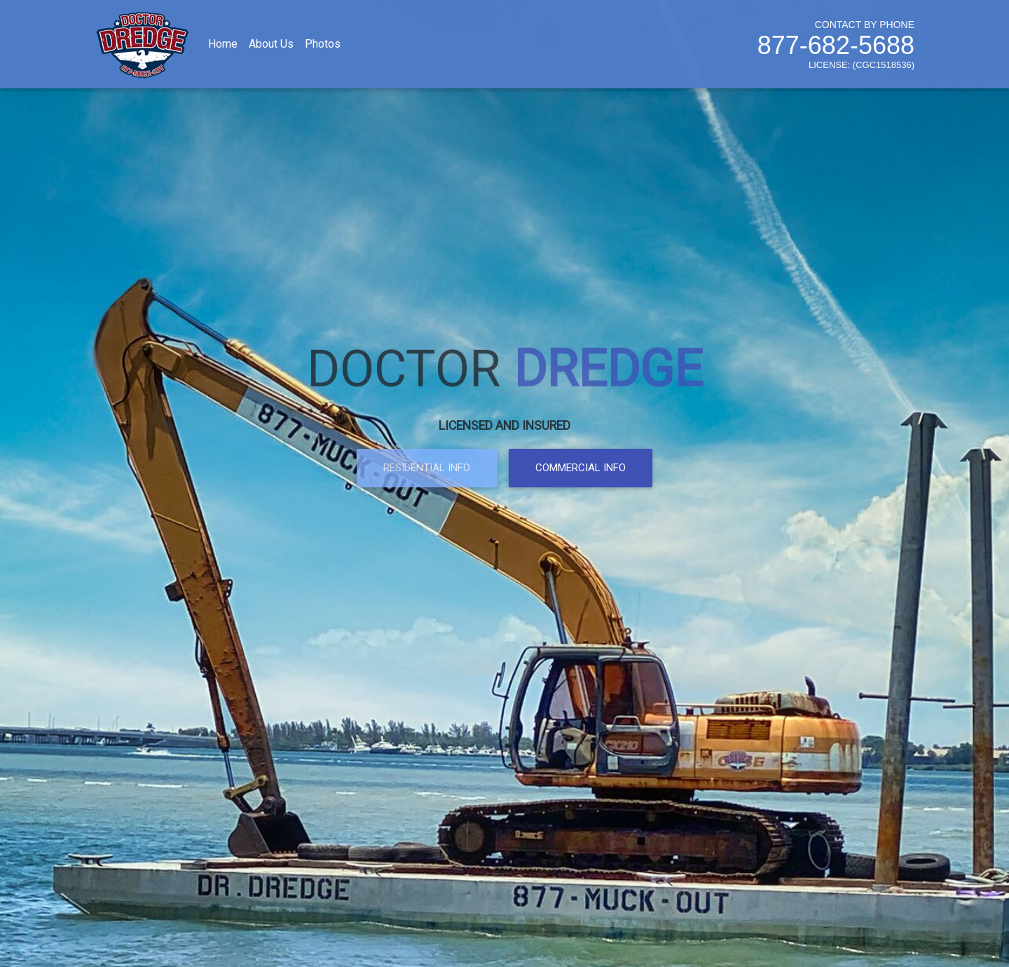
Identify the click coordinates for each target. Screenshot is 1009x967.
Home (223, 46)
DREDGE (608, 356)
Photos (323, 46)
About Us (271, 46)
